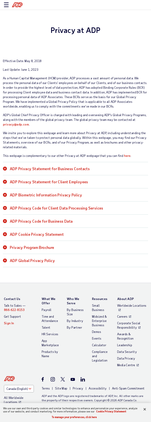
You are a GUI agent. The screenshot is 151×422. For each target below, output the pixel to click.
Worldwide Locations (131, 305)
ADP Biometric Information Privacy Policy (46, 194)
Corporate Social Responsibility (128, 325)
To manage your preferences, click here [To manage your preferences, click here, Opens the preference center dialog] (74, 417)
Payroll (47, 310)
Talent (46, 327)
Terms (46, 388)
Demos (96, 331)
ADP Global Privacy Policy (32, 260)
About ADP (125, 299)
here (127, 155)
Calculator (99, 345)
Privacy (78, 388)
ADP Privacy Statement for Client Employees (49, 181)
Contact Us (12, 299)
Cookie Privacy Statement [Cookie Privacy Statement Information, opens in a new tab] (111, 411)
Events (96, 338)
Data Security (127, 351)
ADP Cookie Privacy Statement (37, 234)
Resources (100, 299)
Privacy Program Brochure (32, 247)
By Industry (75, 321)
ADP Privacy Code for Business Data (41, 221)
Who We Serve (73, 301)
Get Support (12, 316)
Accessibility (98, 388)
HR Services (50, 334)
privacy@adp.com (16, 124)
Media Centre (126, 365)
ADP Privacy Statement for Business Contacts (50, 168)
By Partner (74, 327)
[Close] (144, 409)
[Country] (19, 388)
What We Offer (49, 301)
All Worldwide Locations (13, 400)
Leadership (124, 345)
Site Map (61, 388)
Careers (122, 316)
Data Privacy (126, 358)
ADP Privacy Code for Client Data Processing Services (56, 208)
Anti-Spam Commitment (128, 388)
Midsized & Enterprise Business (99, 320)
